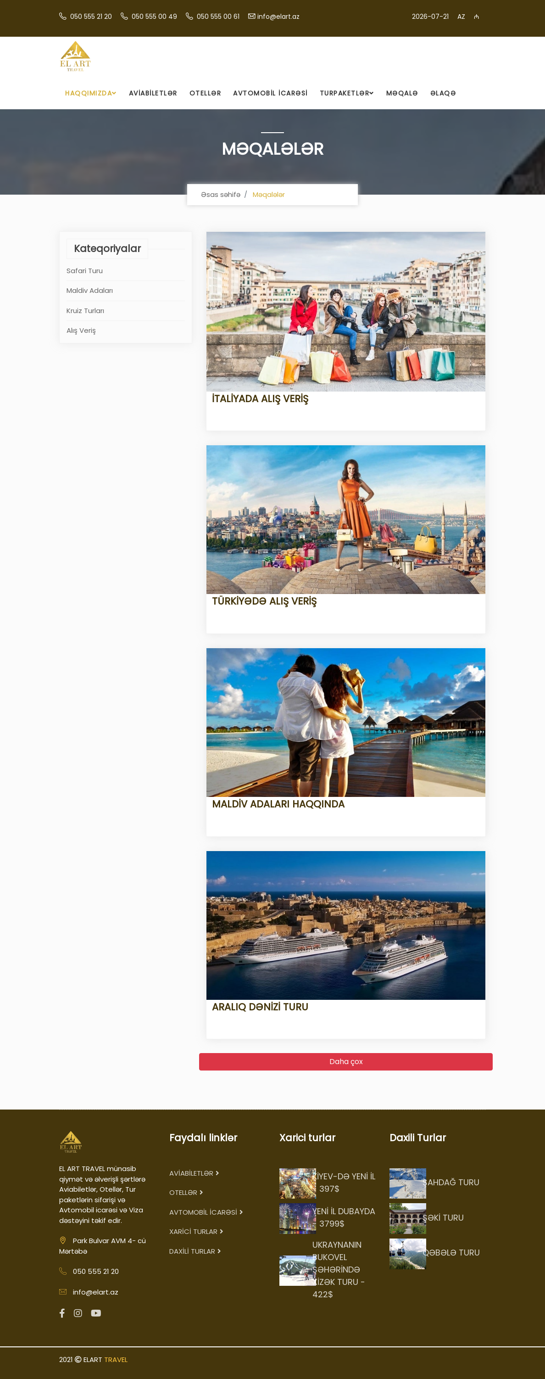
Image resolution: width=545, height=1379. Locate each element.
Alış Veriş (81, 330)
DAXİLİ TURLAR (195, 1251)
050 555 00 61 (218, 16)
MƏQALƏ (402, 93)
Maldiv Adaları (90, 290)
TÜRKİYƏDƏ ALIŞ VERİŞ (261, 601)
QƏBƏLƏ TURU (451, 1252)
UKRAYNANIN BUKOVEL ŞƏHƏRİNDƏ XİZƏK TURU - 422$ (338, 1269)
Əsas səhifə (220, 194)
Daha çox (346, 1061)
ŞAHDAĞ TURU (451, 1182)
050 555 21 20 (91, 16)
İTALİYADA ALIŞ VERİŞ (257, 398)
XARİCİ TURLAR (196, 1231)
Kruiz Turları (85, 310)
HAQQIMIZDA (91, 93)
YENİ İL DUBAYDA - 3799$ (343, 1217)
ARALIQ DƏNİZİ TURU (257, 1007)
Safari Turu (85, 270)
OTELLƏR (205, 93)
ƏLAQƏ (443, 93)
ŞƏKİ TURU (443, 1217)
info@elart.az (278, 16)
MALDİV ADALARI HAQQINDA (275, 804)
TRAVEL (116, 1359)
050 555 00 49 (154, 16)
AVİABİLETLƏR (153, 93)
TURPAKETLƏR (347, 93)
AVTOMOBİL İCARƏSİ (270, 93)
